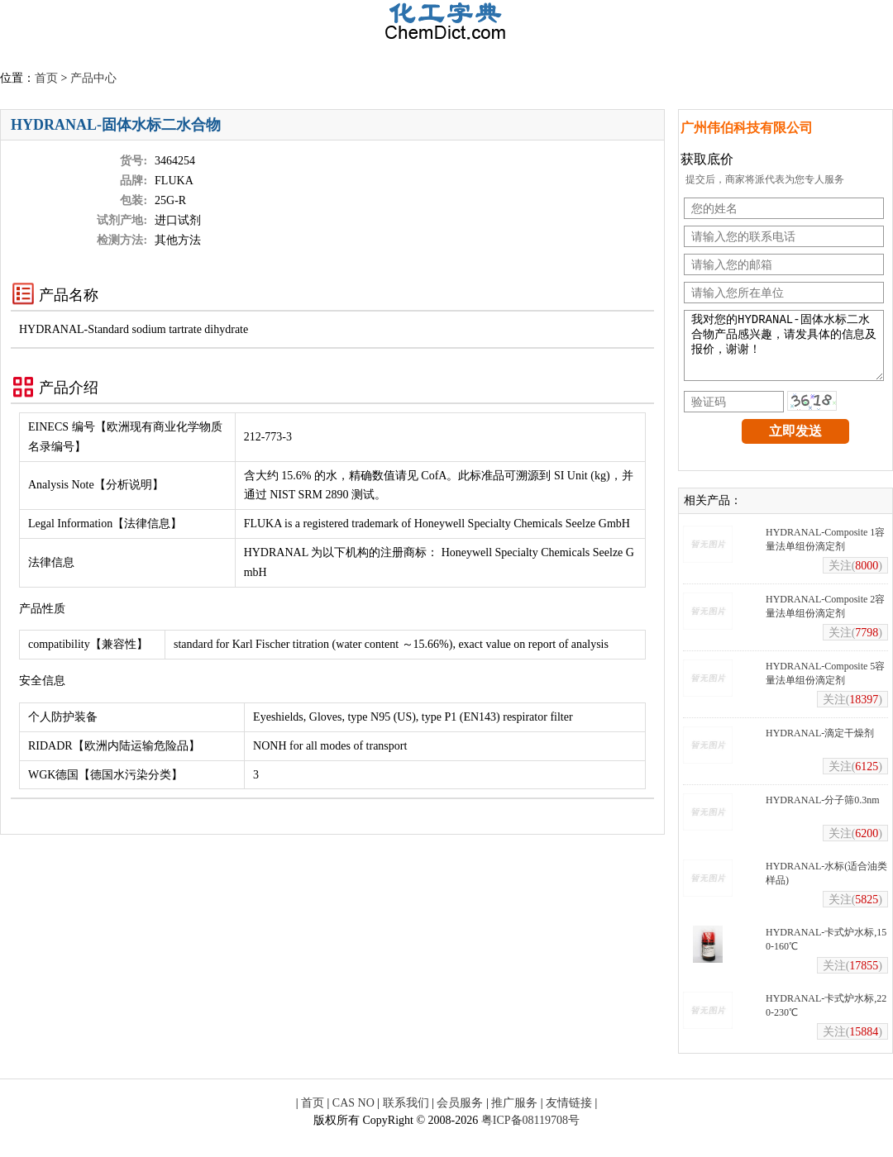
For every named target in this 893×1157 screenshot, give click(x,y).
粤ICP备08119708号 (530, 1132)
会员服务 (460, 1115)
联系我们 (406, 1115)
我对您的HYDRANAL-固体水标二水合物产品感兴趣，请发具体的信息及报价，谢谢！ (784, 351)
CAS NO (353, 1115)
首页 (46, 78)
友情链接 (569, 1115)
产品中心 (93, 78)
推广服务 (514, 1115)
